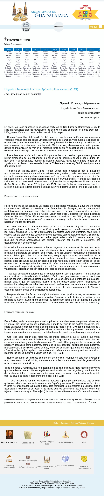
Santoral (90, 423)
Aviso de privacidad (41, 481)
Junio (8, 62)
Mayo (9, 60)
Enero (8, 52)
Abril (9, 58)
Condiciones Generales (61, 481)
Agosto (8, 66)
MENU (96, 27)
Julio (9, 64)
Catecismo (65, 423)
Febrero (9, 54)
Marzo (8, 56)
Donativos (58, 27)
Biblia (56, 423)
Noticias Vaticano (78, 423)
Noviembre (8, 72)
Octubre (9, 70)
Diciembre (9, 74)
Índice (8, 76)
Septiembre (8, 68)
